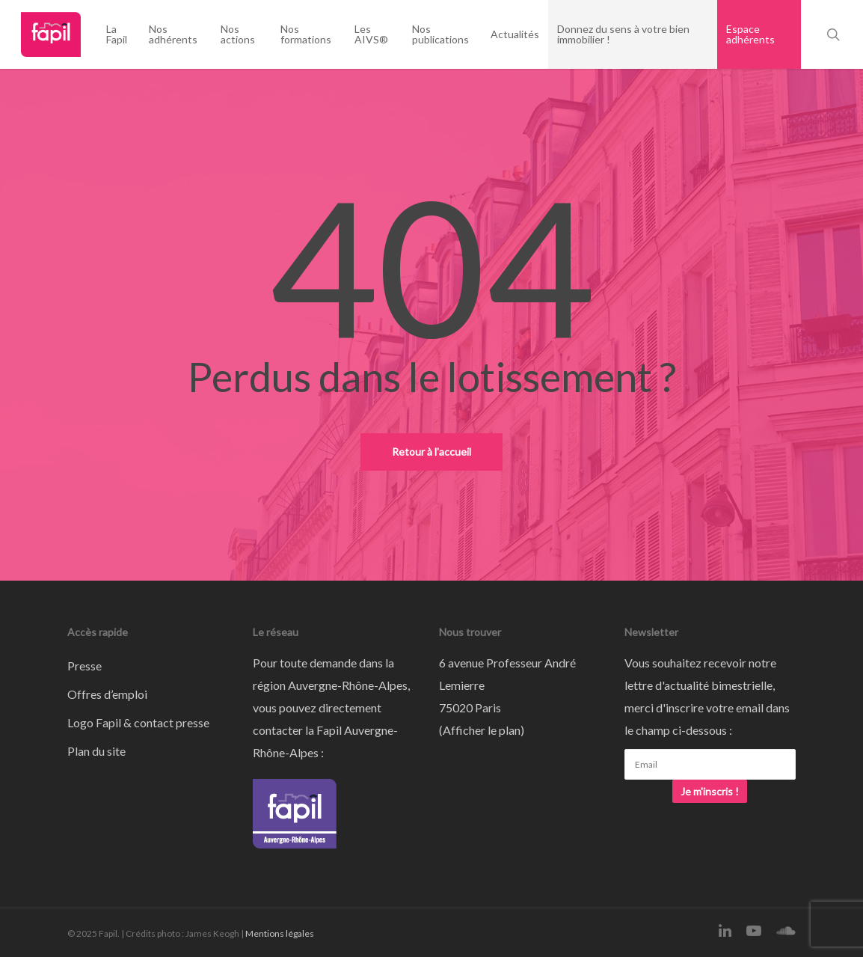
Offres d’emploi (107, 694)
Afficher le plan (481, 730)
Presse (84, 665)
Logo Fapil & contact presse (138, 722)
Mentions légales (279, 933)
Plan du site (96, 751)
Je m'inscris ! (710, 791)
